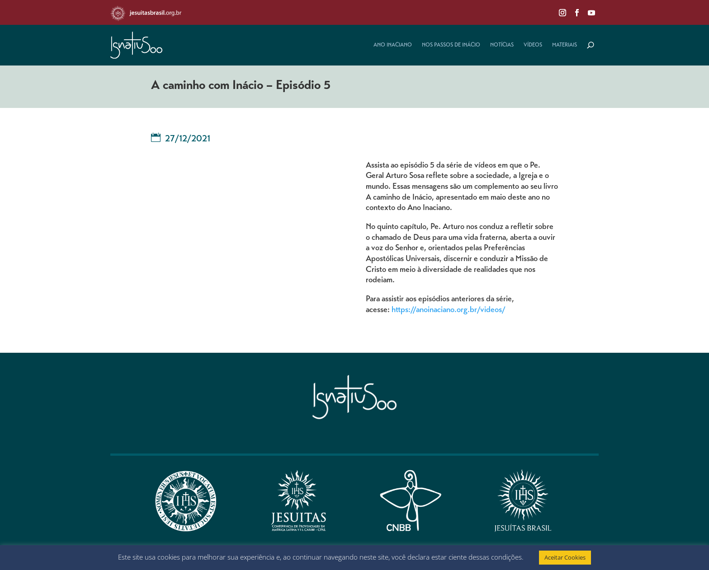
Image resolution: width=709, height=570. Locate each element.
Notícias (502, 45)
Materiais (564, 45)
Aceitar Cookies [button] (565, 557)
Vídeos (533, 45)
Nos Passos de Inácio (451, 45)
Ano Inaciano (392, 45)
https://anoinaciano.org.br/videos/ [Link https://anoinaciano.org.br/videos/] (449, 310)
